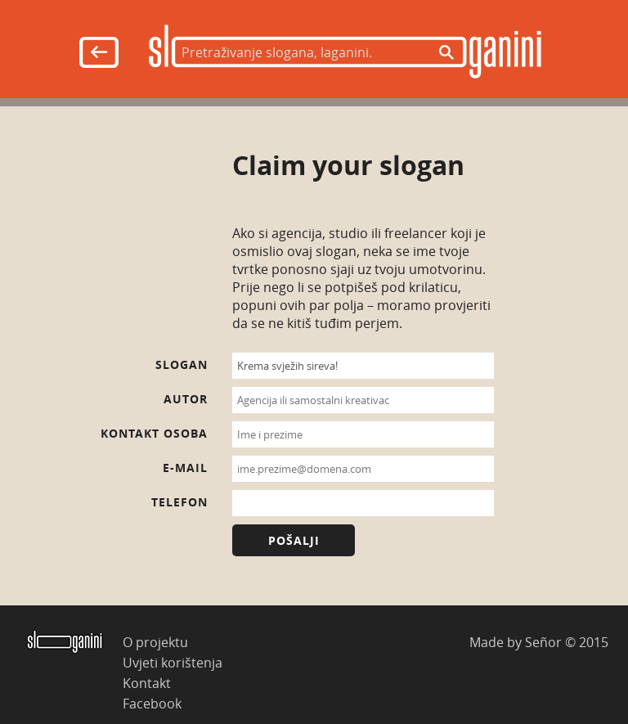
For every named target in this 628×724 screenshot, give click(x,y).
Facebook (152, 703)
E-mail (185, 467)
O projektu (155, 641)
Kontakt (147, 682)
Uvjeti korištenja (172, 662)
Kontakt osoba (154, 433)
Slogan (181, 364)
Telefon (179, 502)
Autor (186, 399)
